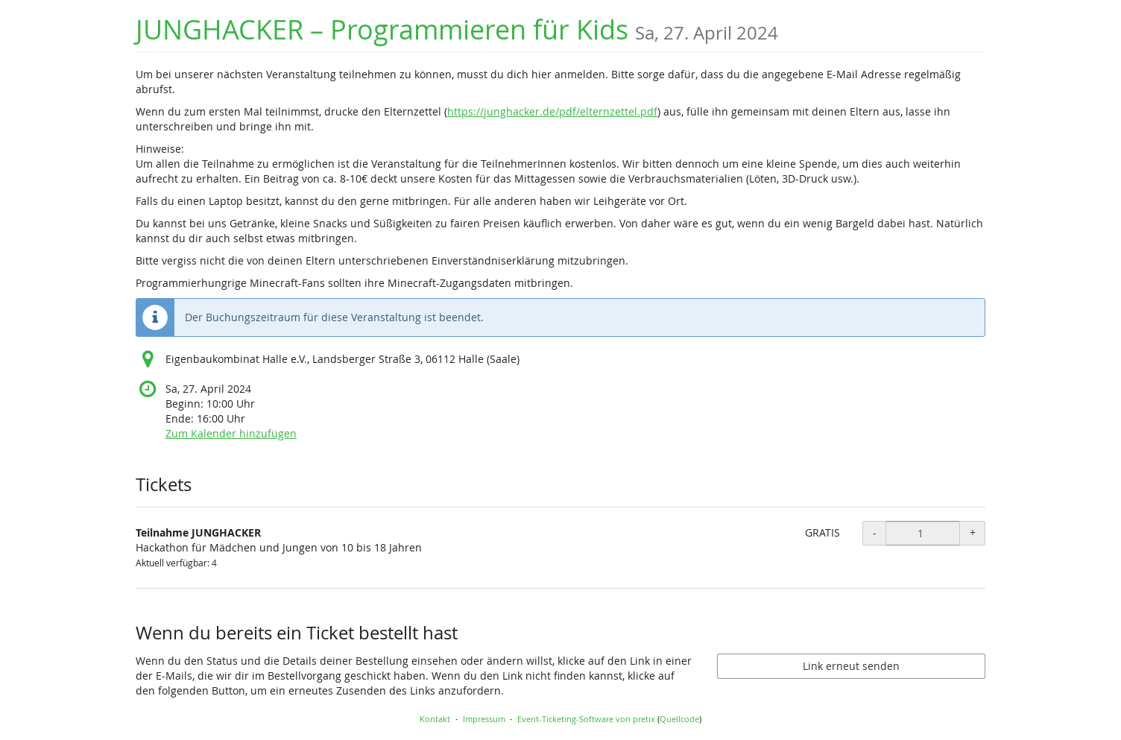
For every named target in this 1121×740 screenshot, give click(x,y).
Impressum (484, 718)
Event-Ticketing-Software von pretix (586, 718)
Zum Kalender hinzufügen (231, 433)
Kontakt (435, 718)
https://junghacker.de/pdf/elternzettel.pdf (552, 111)
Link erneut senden (851, 666)
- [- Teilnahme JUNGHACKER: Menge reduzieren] (875, 532)
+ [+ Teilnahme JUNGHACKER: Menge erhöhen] (973, 532)
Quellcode (679, 718)
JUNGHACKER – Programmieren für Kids (457, 29)
